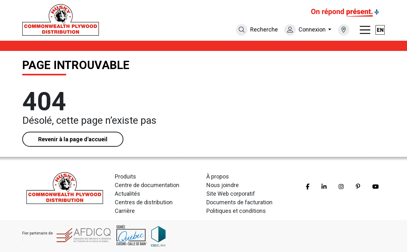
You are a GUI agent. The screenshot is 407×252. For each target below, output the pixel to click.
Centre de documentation (147, 185)
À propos (217, 176)
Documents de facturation (239, 202)
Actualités (127, 193)
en (380, 30)
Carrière (125, 210)
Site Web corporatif (230, 193)
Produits (125, 176)
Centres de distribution (144, 202)
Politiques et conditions (236, 210)
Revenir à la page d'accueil (72, 139)
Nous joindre (222, 185)
